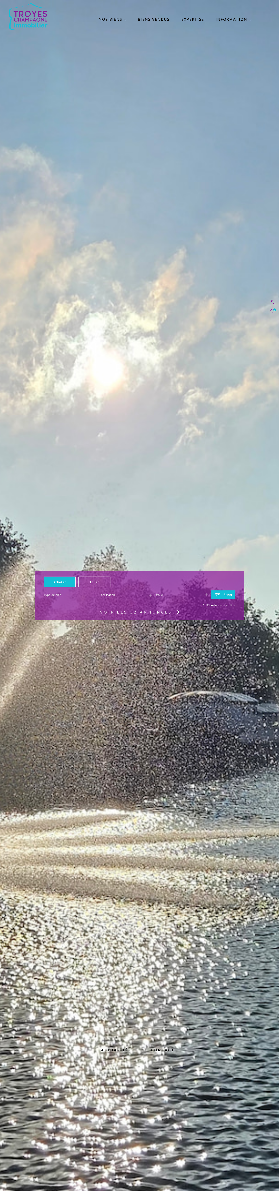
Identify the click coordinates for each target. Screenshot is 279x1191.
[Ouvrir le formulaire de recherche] (223, 594)
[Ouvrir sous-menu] (125, 19)
